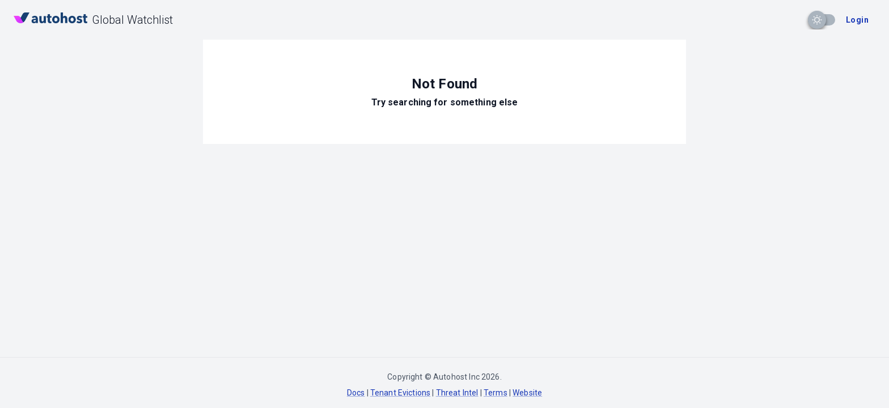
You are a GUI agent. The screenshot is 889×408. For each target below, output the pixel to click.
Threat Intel (457, 392)
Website (527, 392)
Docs (356, 392)
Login (857, 19)
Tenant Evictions (400, 392)
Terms (495, 392)
